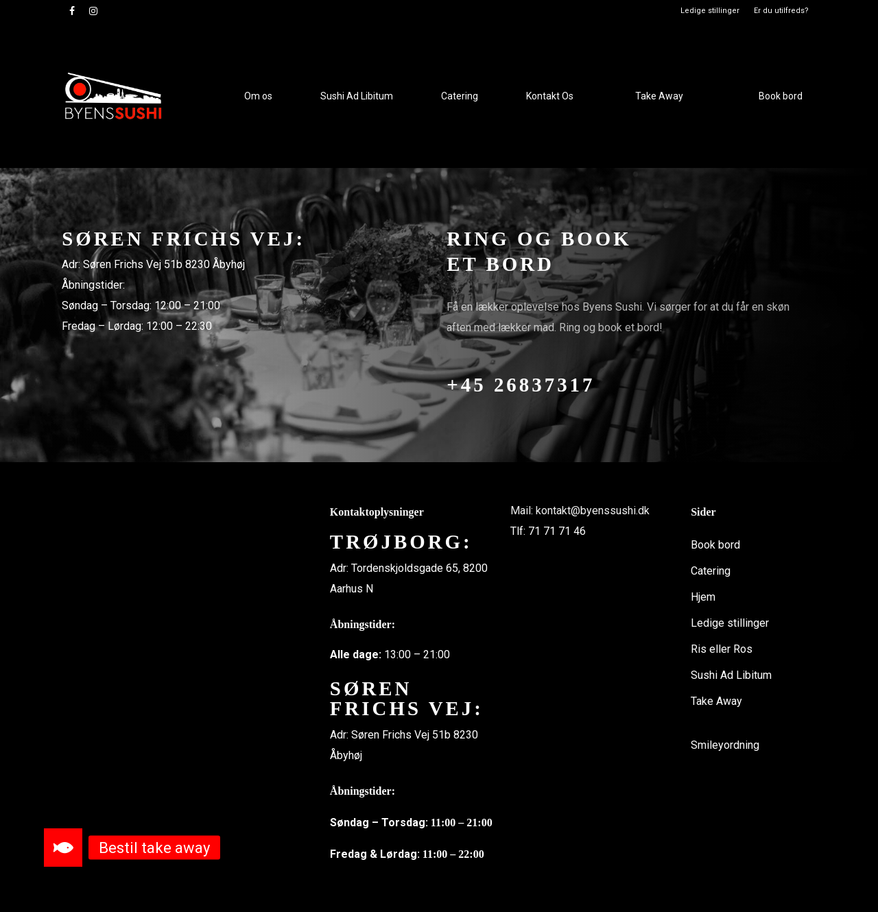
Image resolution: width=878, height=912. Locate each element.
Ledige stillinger (730, 622)
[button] (63, 847)
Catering (711, 570)
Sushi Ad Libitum (731, 675)
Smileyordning (725, 745)
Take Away (716, 701)
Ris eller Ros (721, 649)
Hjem (703, 596)
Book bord (715, 544)
